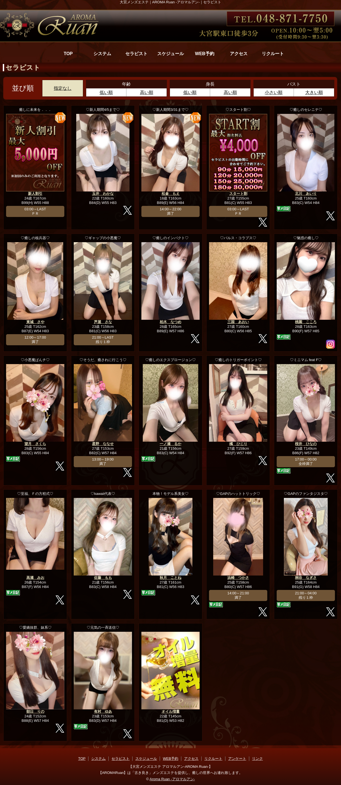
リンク (257, 758)
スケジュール (170, 53)
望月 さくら (35, 444)
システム (102, 53)
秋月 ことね (170, 578)
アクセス (239, 53)
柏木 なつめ (170, 322)
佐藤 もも (103, 578)
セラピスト (136, 53)
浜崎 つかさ (238, 578)
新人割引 (35, 193)
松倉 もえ (171, 193)
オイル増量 (171, 711)
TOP (68, 53)
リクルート (273, 53)
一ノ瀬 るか (170, 444)
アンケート (237, 758)
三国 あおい (238, 322)
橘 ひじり (238, 444)
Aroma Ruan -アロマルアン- (172, 779)
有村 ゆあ (103, 711)
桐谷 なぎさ (306, 578)
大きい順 (314, 92)
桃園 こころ (306, 322)
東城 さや (35, 322)
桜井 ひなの (306, 444)
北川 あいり (306, 193)
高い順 (146, 92)
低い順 (106, 92)
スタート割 (238, 193)
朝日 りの (35, 711)
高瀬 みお (35, 578)
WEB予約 (204, 53)
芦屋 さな (103, 322)
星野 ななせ (103, 444)
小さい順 (274, 92)
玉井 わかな (103, 193)
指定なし (63, 88)
